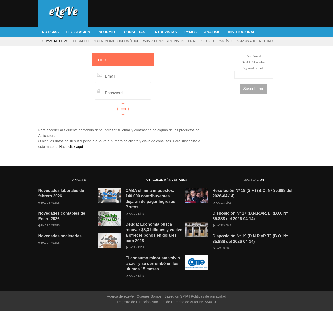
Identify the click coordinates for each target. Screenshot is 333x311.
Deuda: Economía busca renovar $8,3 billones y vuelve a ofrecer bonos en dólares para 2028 (152, 41)
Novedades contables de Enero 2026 (61, 216)
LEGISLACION (78, 32)
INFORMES (107, 32)
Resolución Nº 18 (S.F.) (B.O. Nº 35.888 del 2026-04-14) (252, 193)
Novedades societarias (60, 236)
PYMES (190, 32)
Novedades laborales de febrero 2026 (61, 193)
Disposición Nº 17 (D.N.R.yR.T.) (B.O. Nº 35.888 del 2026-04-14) (250, 216)
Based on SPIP (176, 296)
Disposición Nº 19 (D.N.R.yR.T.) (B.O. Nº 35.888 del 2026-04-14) (250, 239)
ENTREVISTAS (165, 32)
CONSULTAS (134, 32)
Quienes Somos (149, 296)
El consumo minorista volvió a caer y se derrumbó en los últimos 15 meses (153, 263)
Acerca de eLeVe (121, 296)
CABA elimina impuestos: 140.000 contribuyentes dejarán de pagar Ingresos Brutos (150, 198)
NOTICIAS (50, 32)
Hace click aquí (71, 147)
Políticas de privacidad (208, 296)
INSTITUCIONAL (241, 32)
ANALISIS (212, 32)
